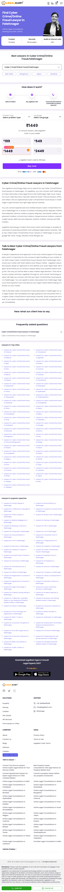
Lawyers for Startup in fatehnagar (47, 520)
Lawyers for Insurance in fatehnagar (16, 561)
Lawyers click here (10, 754)
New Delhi (9, 74)
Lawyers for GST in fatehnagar (46, 526)
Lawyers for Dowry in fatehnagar (15, 606)
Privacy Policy (39, 734)
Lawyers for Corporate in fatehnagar (16, 531)
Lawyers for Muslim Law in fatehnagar (49, 515)
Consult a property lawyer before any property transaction (47, 773)
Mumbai (54, 74)
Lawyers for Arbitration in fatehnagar (49, 617)
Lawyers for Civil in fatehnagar (14, 541)
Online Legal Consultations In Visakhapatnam (45, 832)
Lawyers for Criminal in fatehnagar (48, 631)
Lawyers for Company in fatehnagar (48, 572)
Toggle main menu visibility (61, 2)
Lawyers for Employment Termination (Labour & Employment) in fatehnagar (49, 625)
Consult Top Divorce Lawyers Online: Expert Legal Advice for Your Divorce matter (15, 766)
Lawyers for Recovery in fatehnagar (16, 546)
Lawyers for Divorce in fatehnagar (47, 567)
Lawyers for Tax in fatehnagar (46, 531)
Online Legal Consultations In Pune (47, 803)
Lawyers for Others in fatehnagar (15, 572)
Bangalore (24, 74)
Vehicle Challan (10, 850)
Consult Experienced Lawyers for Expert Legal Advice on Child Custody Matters (15, 774)
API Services (7, 719)
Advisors (6, 746)
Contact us (7, 738)
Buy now (32, 166)
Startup (6, 707)
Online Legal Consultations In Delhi (16, 780)
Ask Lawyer (7, 715)
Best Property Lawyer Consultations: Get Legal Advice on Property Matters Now (46, 766)
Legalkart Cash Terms (42, 742)
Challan (6, 711)
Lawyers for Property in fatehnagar (48, 546)
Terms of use (39, 738)
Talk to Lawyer (9, 758)
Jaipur (39, 74)
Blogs (5, 742)
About (5, 734)
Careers (6, 750)
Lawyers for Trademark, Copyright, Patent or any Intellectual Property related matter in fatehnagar (16, 600)
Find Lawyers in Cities (11, 723)
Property (6, 703)
